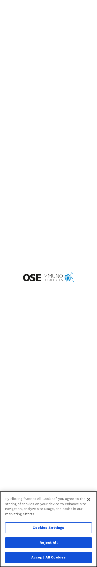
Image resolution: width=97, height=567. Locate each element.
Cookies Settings (48, 528)
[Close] (88, 499)
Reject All (48, 543)
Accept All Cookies (48, 557)
